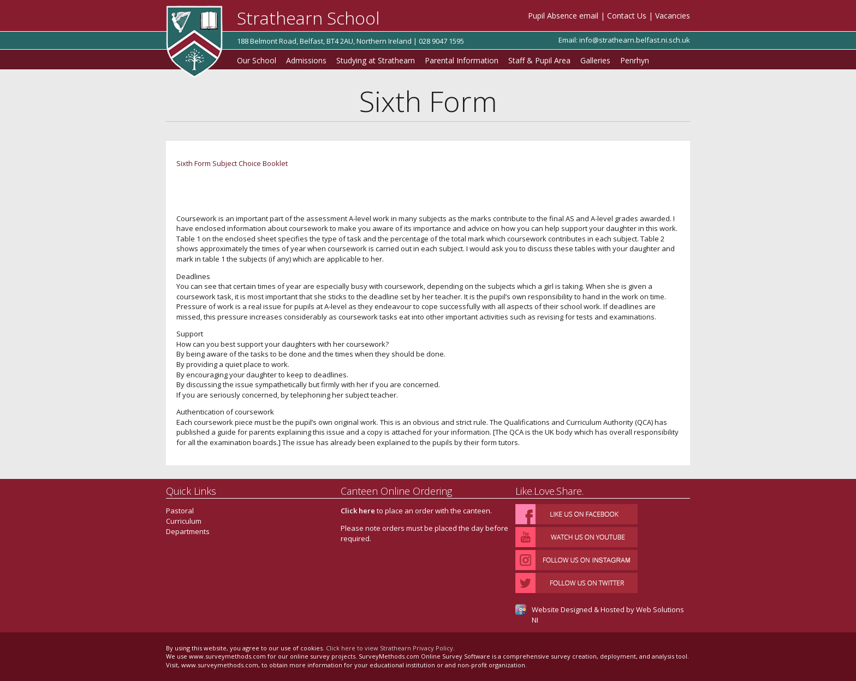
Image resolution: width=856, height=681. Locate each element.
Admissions (306, 60)
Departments (188, 531)
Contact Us (626, 15)
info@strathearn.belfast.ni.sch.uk (634, 40)
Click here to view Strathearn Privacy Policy (389, 648)
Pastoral (180, 511)
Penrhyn (634, 60)
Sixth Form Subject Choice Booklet (232, 163)
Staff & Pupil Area (539, 60)
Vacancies (672, 15)
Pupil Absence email (563, 15)
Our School (256, 60)
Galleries (595, 60)
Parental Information (461, 60)
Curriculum (183, 521)
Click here (358, 511)
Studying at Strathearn (375, 60)
